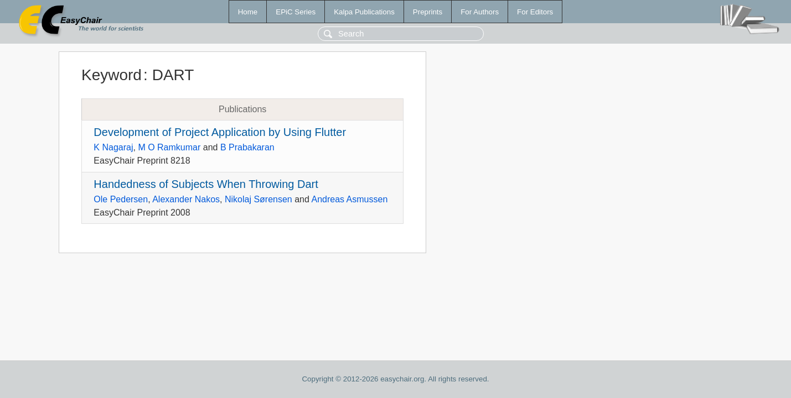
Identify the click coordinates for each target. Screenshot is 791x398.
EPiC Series (296, 12)
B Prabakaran (247, 147)
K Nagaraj (113, 147)
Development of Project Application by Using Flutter (220, 132)
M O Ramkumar (169, 147)
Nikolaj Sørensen (258, 199)
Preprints (427, 12)
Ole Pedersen (121, 199)
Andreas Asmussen (349, 199)
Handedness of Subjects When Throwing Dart (206, 184)
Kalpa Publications (364, 12)
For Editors (535, 12)
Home (248, 12)
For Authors (480, 12)
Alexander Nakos (186, 199)
